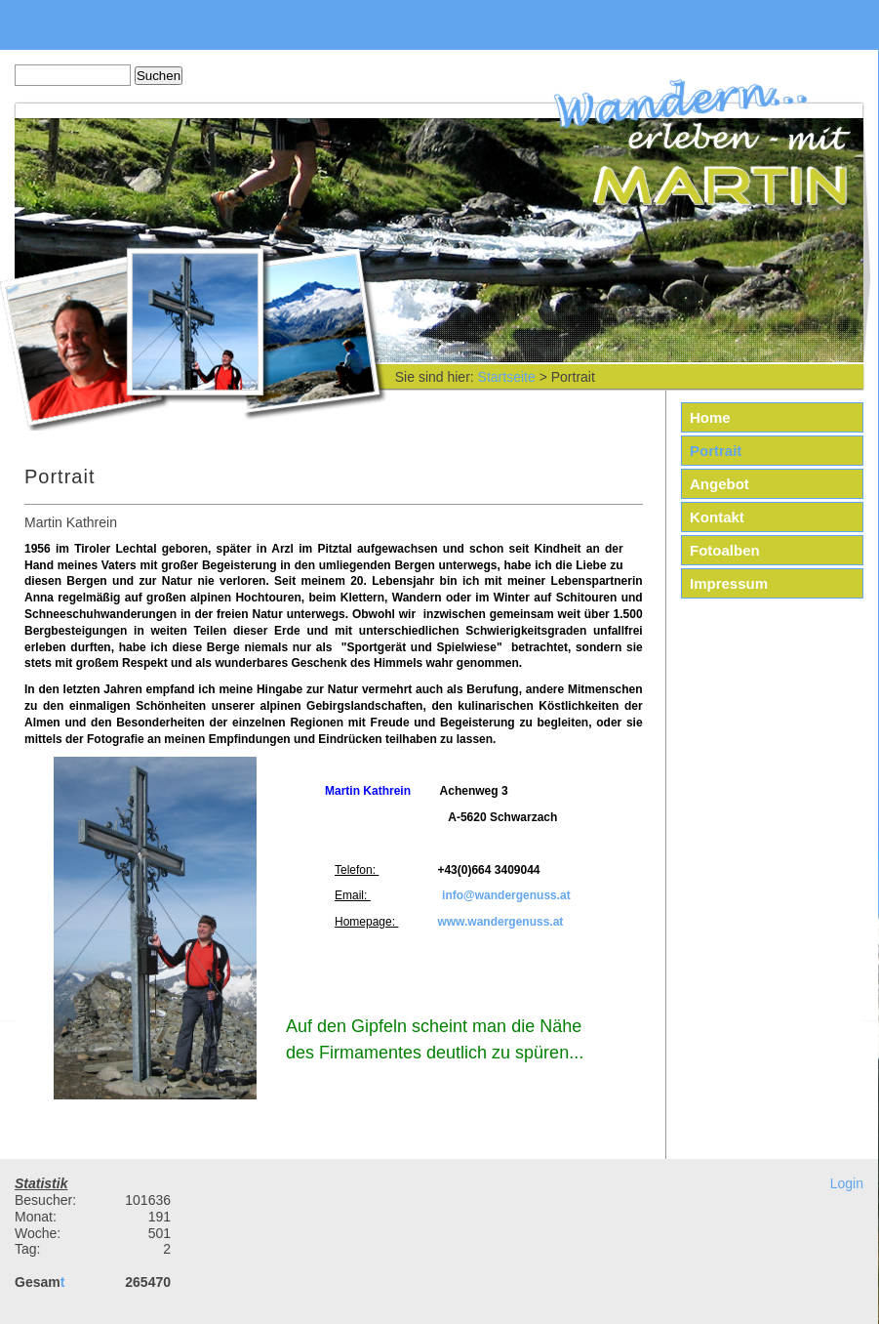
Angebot (719, 484)
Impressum (729, 583)
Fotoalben (725, 550)
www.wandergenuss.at (500, 922)
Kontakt (717, 517)
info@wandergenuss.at (506, 895)
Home (710, 417)
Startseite (507, 377)
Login (846, 1183)
